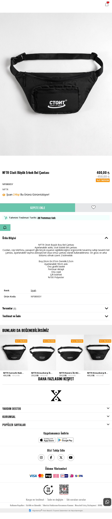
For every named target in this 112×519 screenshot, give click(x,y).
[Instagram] (41, 457)
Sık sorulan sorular (76, 499)
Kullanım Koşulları (17, 505)
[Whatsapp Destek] (107, 502)
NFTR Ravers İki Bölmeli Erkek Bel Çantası (70, 373)
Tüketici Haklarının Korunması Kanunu (57, 505)
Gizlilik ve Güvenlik (33, 505)
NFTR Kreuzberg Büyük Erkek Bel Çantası (98, 373)
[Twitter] (61, 457)
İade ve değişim (55, 499)
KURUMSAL (9, 416)
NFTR (5, 189)
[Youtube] (70, 457)
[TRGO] (48, 490)
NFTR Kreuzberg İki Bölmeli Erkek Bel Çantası (42, 373)
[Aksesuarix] (56, 395)
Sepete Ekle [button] (37, 207)
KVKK (100, 505)
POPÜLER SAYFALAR (14, 424)
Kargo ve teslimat (35, 499)
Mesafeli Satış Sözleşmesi (85, 505)
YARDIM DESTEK (11, 408)
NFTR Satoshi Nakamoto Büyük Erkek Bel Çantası (14, 373)
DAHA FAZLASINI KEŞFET (56, 378)
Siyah (33, 290)
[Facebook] (51, 457)
